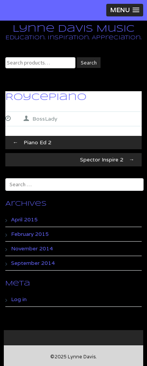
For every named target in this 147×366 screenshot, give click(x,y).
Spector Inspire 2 (109, 159)
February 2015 (30, 234)
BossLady (44, 118)
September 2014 (33, 263)
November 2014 (32, 248)
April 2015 (24, 219)
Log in (19, 299)
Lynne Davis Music (73, 29)
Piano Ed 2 (30, 142)
